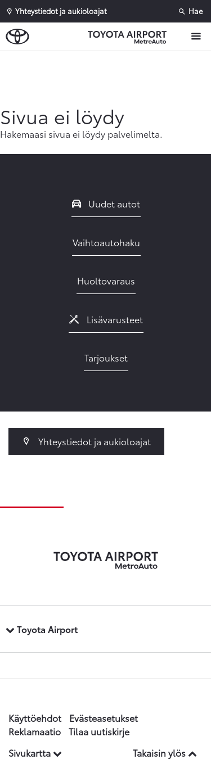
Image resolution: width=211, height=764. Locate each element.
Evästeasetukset (103, 717)
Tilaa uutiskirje (99, 731)
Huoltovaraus (106, 280)
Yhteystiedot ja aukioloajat (86, 441)
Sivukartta (35, 752)
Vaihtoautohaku (106, 242)
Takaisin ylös (165, 752)
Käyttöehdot (34, 717)
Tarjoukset (106, 357)
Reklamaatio (34, 731)
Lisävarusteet (106, 319)
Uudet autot (106, 203)
